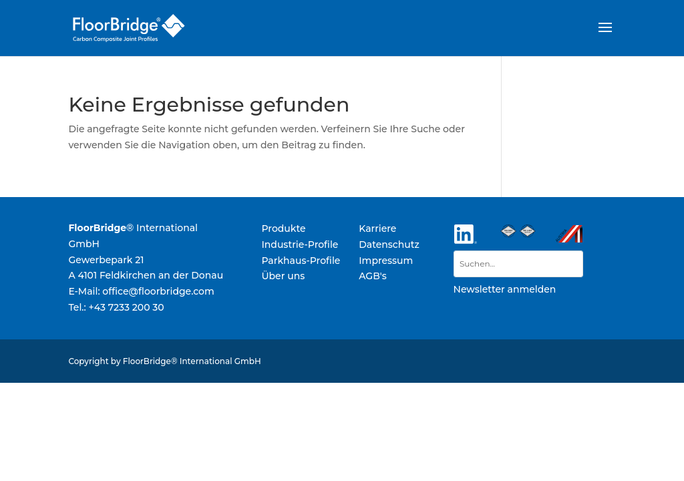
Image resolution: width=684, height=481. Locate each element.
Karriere (377, 228)
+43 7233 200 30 (126, 307)
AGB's (372, 276)
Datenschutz (389, 244)
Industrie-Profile (299, 244)
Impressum (386, 261)
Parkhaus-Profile (300, 261)
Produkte (283, 228)
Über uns (283, 276)
